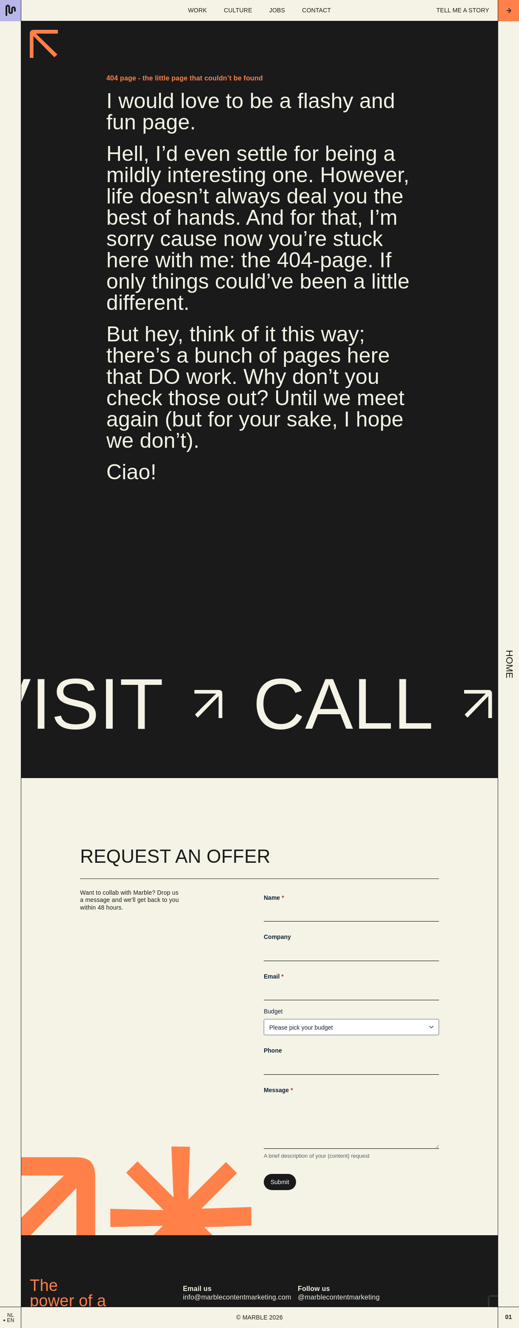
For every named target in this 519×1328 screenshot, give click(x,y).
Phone (273, 1050)
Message (278, 1090)
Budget (273, 1011)
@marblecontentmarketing (338, 1297)
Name (274, 898)
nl (10, 1315)
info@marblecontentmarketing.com (237, 1297)
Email (274, 977)
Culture (238, 10)
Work (197, 10)
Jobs (277, 10)
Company (277, 936)
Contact (316, 10)
